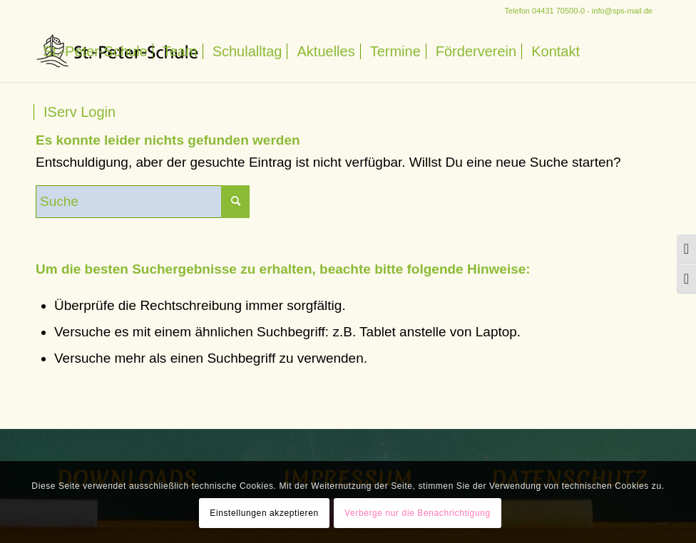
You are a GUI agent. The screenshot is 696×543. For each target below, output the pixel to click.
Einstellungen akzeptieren (264, 513)
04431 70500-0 (558, 10)
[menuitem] (95, 51)
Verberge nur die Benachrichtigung (417, 513)
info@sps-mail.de (622, 10)
